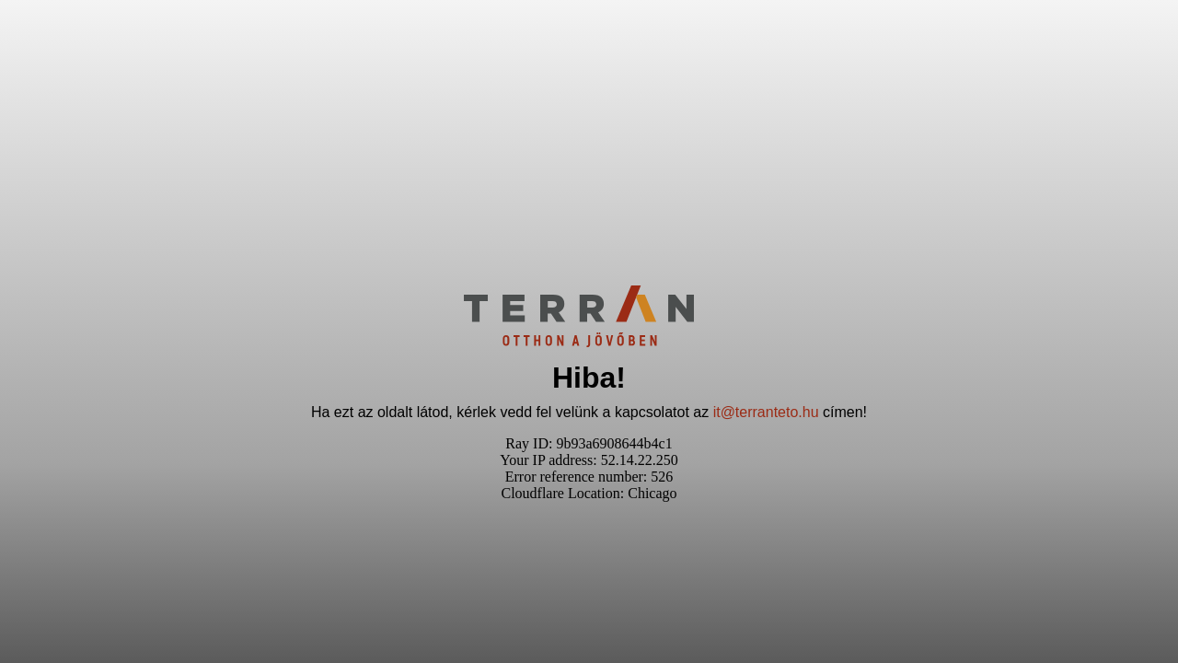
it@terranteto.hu (766, 412)
